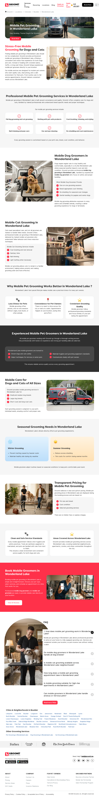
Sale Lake (9, 724)
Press (27, 783)
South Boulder (63, 719)
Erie (41, 713)
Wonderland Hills (86, 719)
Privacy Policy (9, 794)
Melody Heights (72, 721)
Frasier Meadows (50, 719)
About (7, 777)
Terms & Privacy (51, 783)
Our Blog (48, 786)
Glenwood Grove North (57, 721)
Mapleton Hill (52, 724)
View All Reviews (13, 603)
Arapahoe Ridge (85, 721)
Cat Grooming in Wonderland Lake (66, 735)
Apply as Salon (68, 5)
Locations (45, 5)
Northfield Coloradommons (68, 724)
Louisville (18, 713)
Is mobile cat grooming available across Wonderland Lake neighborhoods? (61, 664)
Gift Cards (8, 786)
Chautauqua (34, 716)
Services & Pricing (27, 5)
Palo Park (18, 724)
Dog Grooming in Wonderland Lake (41, 735)
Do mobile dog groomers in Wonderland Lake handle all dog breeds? (64, 653)
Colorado (28, 12)
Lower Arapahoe (26, 719)
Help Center (49, 777)
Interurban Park (46, 727)
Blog (53, 5)
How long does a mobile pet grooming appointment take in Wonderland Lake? (61, 674)
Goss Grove (10, 727)
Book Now (87, 5)
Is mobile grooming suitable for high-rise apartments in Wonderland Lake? (62, 684)
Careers (27, 780)
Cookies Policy (20, 794)
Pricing (7, 780)
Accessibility (50, 794)
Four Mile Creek (11, 721)
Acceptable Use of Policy (36, 794)
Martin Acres (44, 716)
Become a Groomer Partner (84, 777)
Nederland (58, 713)
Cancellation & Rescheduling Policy (57, 780)
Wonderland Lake (48, 12)
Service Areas (10, 783)
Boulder (36, 12)
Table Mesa (82, 724)
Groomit (10, 12)
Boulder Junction (42, 721)
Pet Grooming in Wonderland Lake (17, 735)
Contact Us (29, 777)
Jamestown (49, 713)
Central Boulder (22, 716)
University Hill (74, 719)
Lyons (80, 713)
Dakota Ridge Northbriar (27, 721)
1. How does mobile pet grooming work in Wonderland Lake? (68, 632)
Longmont (34, 713)
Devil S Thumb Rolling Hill (71, 716)
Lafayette (9, 713)
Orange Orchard (56, 716)
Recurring (36, 5)
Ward (65, 713)
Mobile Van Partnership (83, 780)
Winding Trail (38, 719)
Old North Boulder (40, 724)
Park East (71, 727)
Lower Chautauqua (12, 719)
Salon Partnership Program (84, 783)
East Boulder (27, 724)
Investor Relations (31, 786)
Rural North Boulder (59, 727)
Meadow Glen (34, 727)
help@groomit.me (87, 757)
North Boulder (10, 716)
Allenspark (73, 713)
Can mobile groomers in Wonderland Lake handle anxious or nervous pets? (66, 694)
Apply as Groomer (60, 5)
